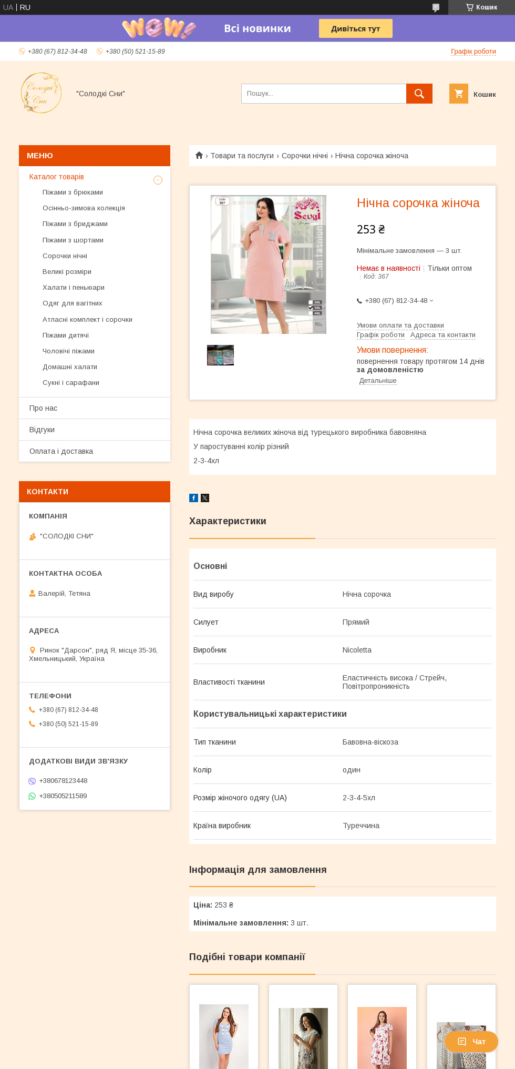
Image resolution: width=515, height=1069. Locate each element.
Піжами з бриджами (75, 224)
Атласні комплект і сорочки (87, 319)
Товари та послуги (242, 155)
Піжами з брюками (73, 192)
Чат (471, 1041)
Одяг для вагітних (72, 303)
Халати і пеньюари (74, 287)
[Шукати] (419, 94)
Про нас (43, 408)
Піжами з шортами (73, 240)
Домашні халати (70, 367)
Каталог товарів (56, 176)
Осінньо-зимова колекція (84, 208)
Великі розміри (67, 272)
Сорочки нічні (305, 155)
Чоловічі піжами (69, 351)
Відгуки (42, 429)
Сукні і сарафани (71, 382)
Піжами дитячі (66, 335)
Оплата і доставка (61, 451)
